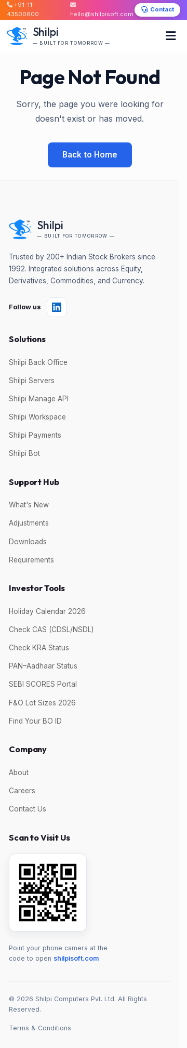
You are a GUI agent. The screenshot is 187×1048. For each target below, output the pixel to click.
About (19, 772)
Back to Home (89, 155)
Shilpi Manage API (39, 399)
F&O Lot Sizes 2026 (42, 703)
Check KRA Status (39, 648)
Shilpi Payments (35, 435)
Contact (157, 10)
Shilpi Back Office (38, 362)
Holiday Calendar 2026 (47, 611)
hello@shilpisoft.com (101, 10)
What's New (29, 505)
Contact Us (27, 809)
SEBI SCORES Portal (43, 684)
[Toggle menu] (171, 36)
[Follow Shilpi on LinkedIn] (56, 307)
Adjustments (29, 523)
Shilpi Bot (24, 453)
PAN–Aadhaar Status (43, 666)
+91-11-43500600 (23, 9)
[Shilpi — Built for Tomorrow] (59, 35)
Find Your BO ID (35, 721)
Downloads (28, 542)
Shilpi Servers (32, 380)
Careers (22, 791)
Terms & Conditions (40, 1028)
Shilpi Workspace (37, 417)
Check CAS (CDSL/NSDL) (51, 629)
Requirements (31, 560)
